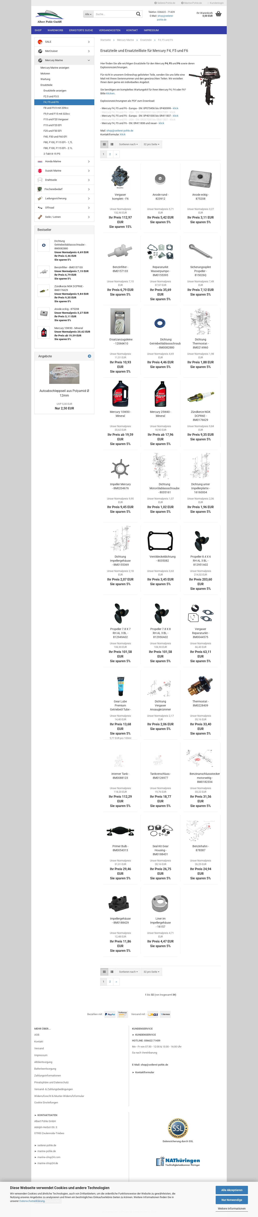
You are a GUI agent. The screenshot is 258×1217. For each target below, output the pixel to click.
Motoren (45, 73)
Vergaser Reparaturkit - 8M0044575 (200, 633)
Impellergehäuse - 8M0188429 (120, 920)
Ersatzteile (46, 84)
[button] (104, 144)
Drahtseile (47, 180)
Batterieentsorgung (45, 1068)
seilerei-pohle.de (46, 1145)
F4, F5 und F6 (51, 102)
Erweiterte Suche (81, 30)
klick (175, 108)
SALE (44, 41)
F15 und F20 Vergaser (56, 119)
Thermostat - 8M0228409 (200, 703)
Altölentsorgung (43, 1062)
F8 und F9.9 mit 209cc (56, 107)
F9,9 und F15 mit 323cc (57, 113)
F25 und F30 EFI (53, 130)
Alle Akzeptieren (231, 1190)
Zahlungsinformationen (47, 1075)
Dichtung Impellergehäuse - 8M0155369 (120, 560)
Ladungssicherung (51, 198)
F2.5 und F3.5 (51, 96)
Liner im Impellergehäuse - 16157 (160, 922)
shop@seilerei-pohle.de (119, 130)
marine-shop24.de (47, 1163)
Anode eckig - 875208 (200, 196)
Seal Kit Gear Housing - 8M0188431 (161, 850)
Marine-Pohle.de (191, 3)
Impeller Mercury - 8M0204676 (120, 486)
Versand (39, 1048)
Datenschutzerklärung (32, 1201)
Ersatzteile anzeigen (55, 90)
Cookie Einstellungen (46, 1102)
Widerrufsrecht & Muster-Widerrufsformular (59, 1096)
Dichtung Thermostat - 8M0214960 (200, 343)
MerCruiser (47, 51)
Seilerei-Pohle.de (164, 3)
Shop (38, 30)
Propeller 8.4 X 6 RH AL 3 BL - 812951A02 (200, 560)
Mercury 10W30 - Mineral (120, 413)
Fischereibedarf (49, 189)
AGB (36, 1034)
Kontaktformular (144, 1072)
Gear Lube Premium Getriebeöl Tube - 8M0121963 (120, 705)
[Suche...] (88, 14)
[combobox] (128, 144)
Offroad (45, 207)
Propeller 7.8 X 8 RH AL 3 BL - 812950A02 (160, 633)
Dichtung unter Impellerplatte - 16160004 (200, 488)
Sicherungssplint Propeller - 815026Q (200, 271)
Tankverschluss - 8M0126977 (160, 775)
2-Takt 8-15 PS (52, 153)
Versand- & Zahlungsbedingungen (53, 1089)
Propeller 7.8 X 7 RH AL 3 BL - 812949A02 (120, 633)
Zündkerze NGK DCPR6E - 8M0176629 (200, 415)
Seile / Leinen (49, 217)
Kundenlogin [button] (216, 3)
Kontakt (132, 30)
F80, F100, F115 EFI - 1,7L (58, 142)
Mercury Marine (50, 60)
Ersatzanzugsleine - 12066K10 (120, 341)
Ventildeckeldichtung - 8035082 (163, 558)
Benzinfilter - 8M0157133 (120, 269)
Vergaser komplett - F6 (120, 196)
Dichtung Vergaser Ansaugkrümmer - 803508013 (160, 705)
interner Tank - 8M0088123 (120, 775)
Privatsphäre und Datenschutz (51, 1082)
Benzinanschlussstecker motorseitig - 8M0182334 (205, 777)
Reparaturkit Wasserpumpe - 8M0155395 (160, 271)
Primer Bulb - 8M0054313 (120, 848)
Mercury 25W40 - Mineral (160, 413)
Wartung (45, 79)
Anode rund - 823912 (161, 196)
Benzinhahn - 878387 (200, 848)
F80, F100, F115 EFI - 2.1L (58, 148)
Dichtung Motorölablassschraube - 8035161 (164, 488)
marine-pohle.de (46, 1151)
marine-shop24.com (48, 1157)
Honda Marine (49, 161)
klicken (110, 93)
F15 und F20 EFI (53, 125)
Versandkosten (109, 30)
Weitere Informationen (232, 1208)
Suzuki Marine (49, 170)
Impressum (151, 30)
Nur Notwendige (232, 1200)
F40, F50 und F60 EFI (55, 136)
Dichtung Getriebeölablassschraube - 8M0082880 (166, 343)
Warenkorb (55, 30)
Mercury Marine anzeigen (55, 67)
